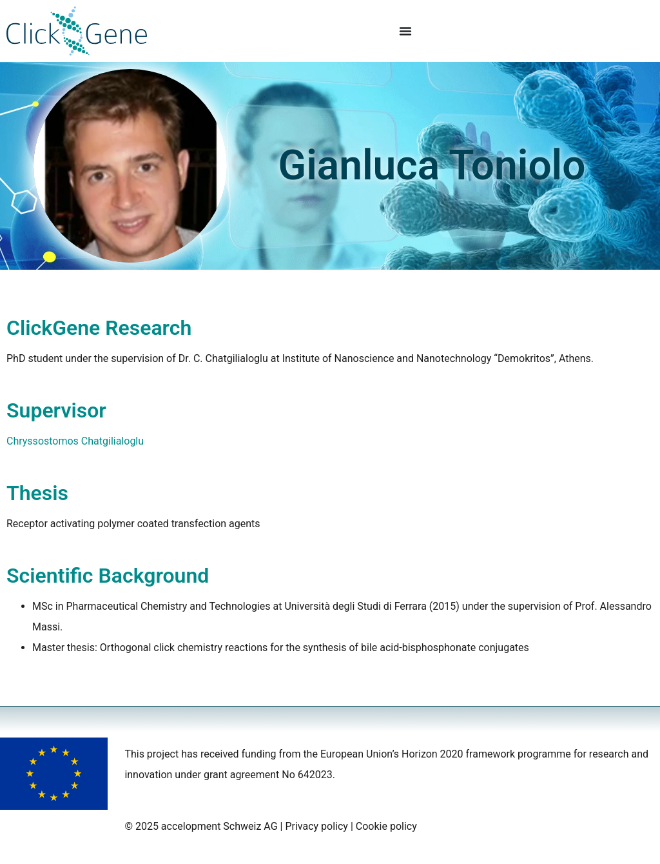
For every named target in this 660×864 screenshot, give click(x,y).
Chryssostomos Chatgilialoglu (75, 441)
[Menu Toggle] (405, 31)
